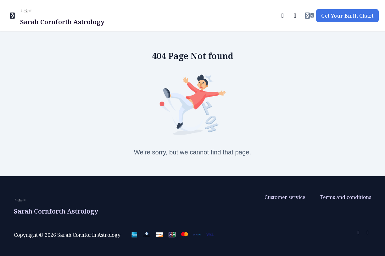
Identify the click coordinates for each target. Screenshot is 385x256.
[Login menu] (309, 16)
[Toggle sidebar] (12, 15)
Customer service (285, 197)
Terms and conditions (345, 197)
